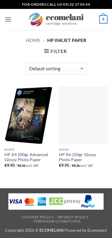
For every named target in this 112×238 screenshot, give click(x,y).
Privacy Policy (73, 217)
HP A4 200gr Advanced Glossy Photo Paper (26, 157)
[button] (8, 19)
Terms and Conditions (56, 221)
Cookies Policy (38, 217)
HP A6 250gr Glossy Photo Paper (77, 157)
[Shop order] (56, 68)
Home (33, 40)
